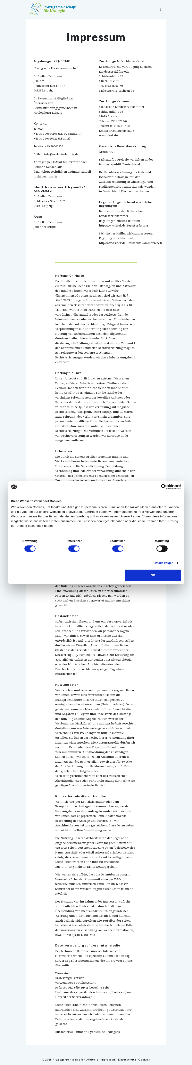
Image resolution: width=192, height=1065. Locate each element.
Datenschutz (127, 1059)
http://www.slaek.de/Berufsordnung (123, 225)
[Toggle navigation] (160, 9)
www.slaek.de (108, 135)
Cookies (144, 1059)
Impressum (108, 1059)
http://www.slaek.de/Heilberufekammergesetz (131, 243)
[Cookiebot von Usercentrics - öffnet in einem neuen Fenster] (164, 487)
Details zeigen (163, 563)
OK (153, 575)
